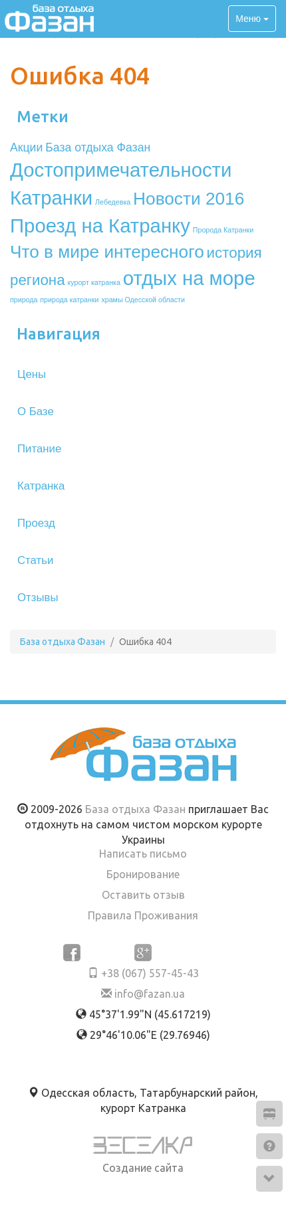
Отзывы (37, 597)
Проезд (36, 523)
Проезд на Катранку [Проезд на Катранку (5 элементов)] (100, 225)
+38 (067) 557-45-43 (143, 973)
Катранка (41, 486)
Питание (39, 448)
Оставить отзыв (143, 895)
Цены (31, 374)
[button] (269, 1114)
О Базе (35, 411)
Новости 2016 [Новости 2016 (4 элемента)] (188, 199)
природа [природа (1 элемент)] (23, 300)
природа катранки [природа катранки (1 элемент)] (69, 300)
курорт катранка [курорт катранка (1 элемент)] (94, 282)
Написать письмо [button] (143, 854)
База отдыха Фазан (135, 809)
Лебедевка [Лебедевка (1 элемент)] (112, 202)
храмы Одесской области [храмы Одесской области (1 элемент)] (142, 300)
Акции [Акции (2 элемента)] (26, 147)
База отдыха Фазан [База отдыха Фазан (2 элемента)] (97, 147)
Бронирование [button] (143, 874)
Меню (252, 18)
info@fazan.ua (143, 994)
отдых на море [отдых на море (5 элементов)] (189, 278)
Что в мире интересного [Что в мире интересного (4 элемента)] (107, 252)
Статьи (35, 560)
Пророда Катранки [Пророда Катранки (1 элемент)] (223, 230)
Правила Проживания (143, 915)
